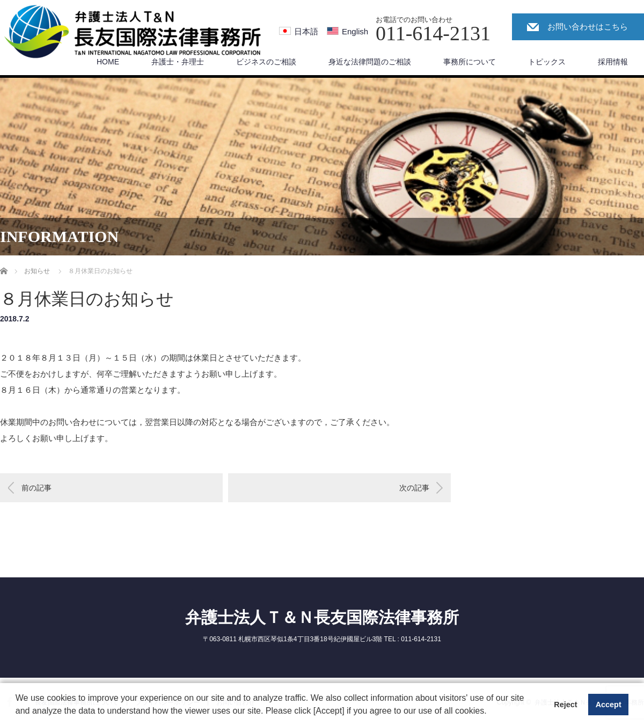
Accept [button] (608, 704)
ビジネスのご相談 (266, 61)
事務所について (469, 61)
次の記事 (414, 487)
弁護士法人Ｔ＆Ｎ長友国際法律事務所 (322, 617)
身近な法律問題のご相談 (369, 61)
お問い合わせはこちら (587, 26)
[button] (490, 712)
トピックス (547, 61)
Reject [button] (565, 704)
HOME (108, 61)
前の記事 (36, 487)
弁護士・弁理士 (177, 61)
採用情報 (613, 61)
